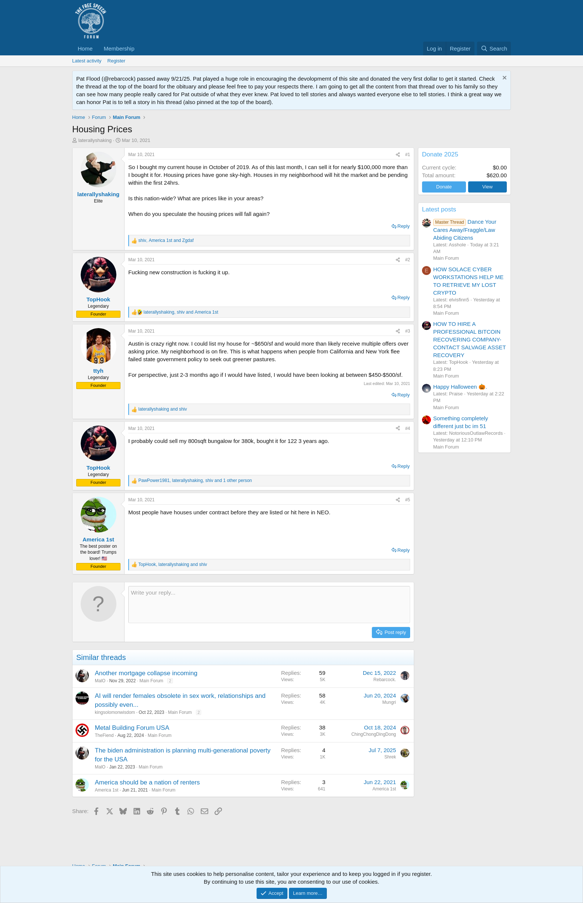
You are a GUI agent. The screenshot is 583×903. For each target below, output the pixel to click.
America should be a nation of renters (147, 782)
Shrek (390, 757)
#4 (407, 428)
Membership (119, 48)
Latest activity (87, 61)
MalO (100, 680)
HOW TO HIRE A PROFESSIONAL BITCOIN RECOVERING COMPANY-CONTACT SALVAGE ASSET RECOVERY (469, 339)
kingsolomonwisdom (115, 712)
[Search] (494, 48)
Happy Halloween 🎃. (460, 386)
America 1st (106, 790)
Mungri (389, 702)
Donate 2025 (440, 154)
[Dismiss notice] (503, 78)
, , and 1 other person (195, 480)
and (162, 409)
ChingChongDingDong (373, 734)
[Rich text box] (269, 604)
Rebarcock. (384, 679)
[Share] (398, 154)
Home (85, 48)
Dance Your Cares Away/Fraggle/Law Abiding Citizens (464, 230)
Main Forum (151, 680)
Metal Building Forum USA (132, 727)
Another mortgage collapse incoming (146, 673)
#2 (407, 259)
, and (166, 240)
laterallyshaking (95, 140)
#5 (407, 499)
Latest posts (439, 209)
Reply (403, 226)
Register (116, 61)
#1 (407, 154)
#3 (407, 331)
